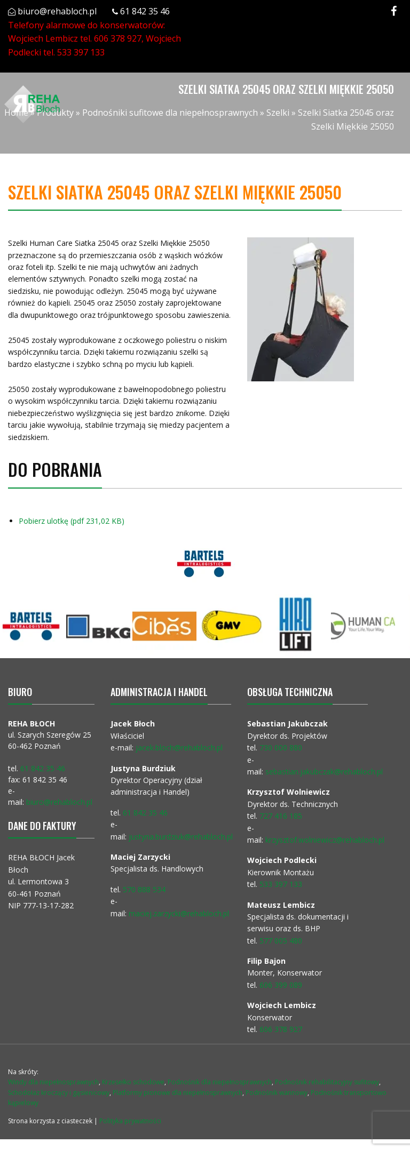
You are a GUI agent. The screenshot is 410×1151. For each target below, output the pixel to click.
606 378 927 (117, 38)
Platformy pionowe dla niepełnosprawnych (177, 1092)
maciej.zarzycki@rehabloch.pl (180, 913)
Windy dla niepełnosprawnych (53, 1081)
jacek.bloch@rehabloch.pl (179, 747)
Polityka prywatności (130, 1120)
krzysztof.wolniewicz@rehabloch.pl (324, 840)
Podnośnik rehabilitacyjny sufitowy (327, 1081)
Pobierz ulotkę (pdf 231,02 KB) (71, 521)
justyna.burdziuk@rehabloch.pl (181, 837)
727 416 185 (280, 816)
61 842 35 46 (145, 11)
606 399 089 (280, 985)
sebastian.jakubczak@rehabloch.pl (324, 771)
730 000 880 (280, 747)
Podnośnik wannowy (277, 1092)
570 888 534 (144, 889)
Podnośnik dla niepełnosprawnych (220, 1081)
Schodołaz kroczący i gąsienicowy (58, 1092)
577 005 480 (280, 941)
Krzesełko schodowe (133, 1081)
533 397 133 (81, 52)
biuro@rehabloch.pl (57, 11)
